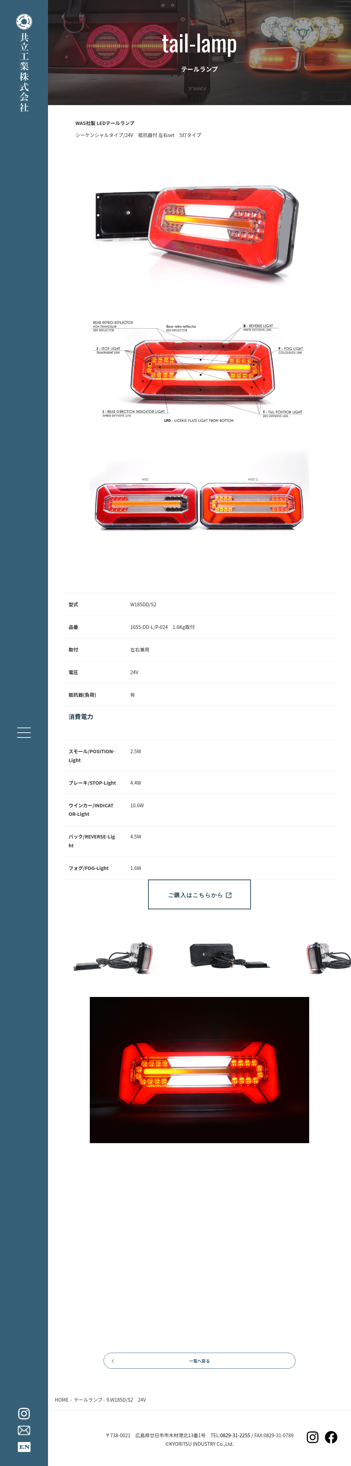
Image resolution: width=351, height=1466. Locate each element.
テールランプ (88, 1403)
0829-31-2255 (235, 1439)
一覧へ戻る (199, 1362)
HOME (62, 1403)
